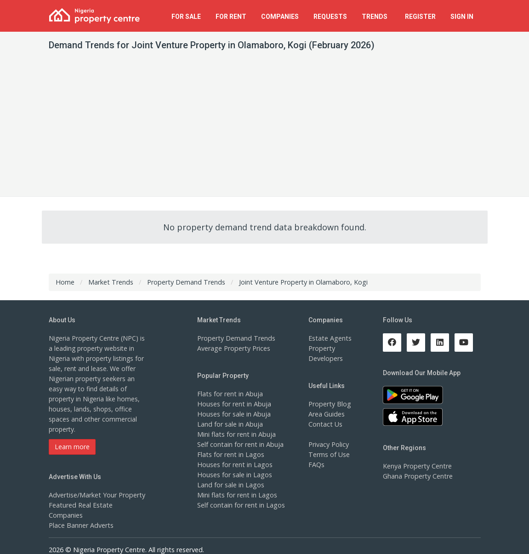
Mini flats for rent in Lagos (236, 495)
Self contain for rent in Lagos (240, 505)
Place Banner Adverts (81, 515)
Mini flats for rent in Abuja (235, 434)
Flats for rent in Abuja (229, 393)
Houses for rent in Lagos (234, 464)
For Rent (231, 16)
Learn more (72, 446)
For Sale (186, 16)
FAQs (316, 464)
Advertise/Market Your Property (96, 495)
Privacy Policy (328, 444)
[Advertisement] (264, 127)
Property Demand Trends (235, 338)
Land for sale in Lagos (230, 484)
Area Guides (326, 414)
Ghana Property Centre (417, 476)
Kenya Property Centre (416, 466)
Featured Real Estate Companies (97, 505)
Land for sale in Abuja (229, 424)
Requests (330, 16)
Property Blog (329, 404)
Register (420, 16)
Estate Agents (329, 338)
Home (65, 282)
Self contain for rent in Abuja (239, 444)
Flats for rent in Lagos (230, 454)
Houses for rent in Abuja (233, 404)
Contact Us (324, 424)
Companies (280, 16)
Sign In (461, 16)
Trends (376, 16)
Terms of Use (328, 454)
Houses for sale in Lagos (234, 474)
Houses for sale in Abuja (233, 414)
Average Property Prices (233, 348)
